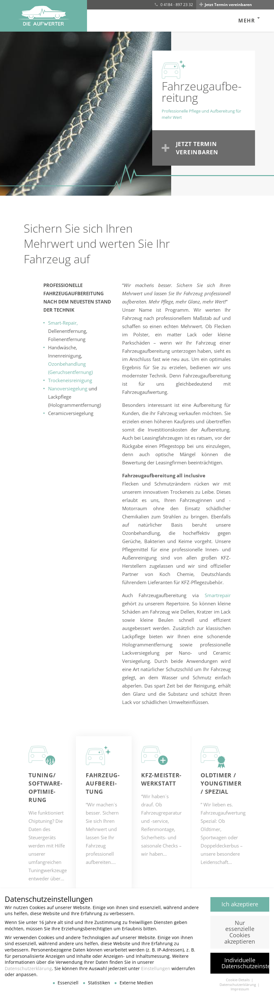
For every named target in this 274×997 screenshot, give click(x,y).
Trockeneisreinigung (70, 380)
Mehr (246, 20)
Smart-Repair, (63, 323)
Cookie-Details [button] (238, 983)
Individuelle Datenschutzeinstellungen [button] (245, 966)
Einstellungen (155, 972)
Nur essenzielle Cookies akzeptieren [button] (239, 935)
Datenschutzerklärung (28, 972)
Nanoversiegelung (67, 388)
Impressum (240, 992)
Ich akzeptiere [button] (239, 907)
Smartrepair (218, 595)
